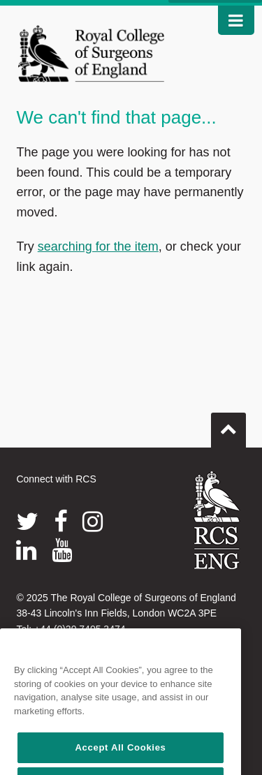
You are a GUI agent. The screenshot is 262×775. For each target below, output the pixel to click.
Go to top (228, 424)
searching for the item (98, 246)
